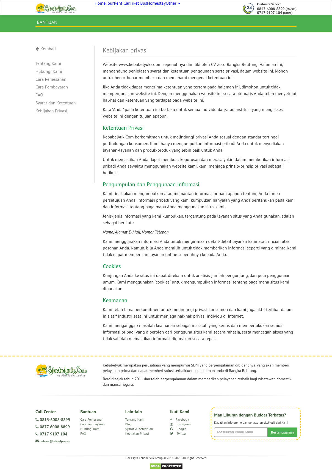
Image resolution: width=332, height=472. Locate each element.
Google (178, 431)
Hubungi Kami (48, 73)
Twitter (178, 436)
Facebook (179, 422)
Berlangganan (282, 434)
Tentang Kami (48, 65)
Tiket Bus (156, 8)
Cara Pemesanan (50, 81)
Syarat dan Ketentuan (55, 105)
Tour (117, 8)
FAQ (39, 97)
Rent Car (135, 8)
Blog (128, 426)
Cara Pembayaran (51, 89)
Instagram (180, 426)
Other (200, 8)
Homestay (179, 8)
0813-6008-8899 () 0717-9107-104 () (277, 10)
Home (102, 8)
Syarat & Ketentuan (139, 431)
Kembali (45, 51)
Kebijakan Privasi (51, 113)
